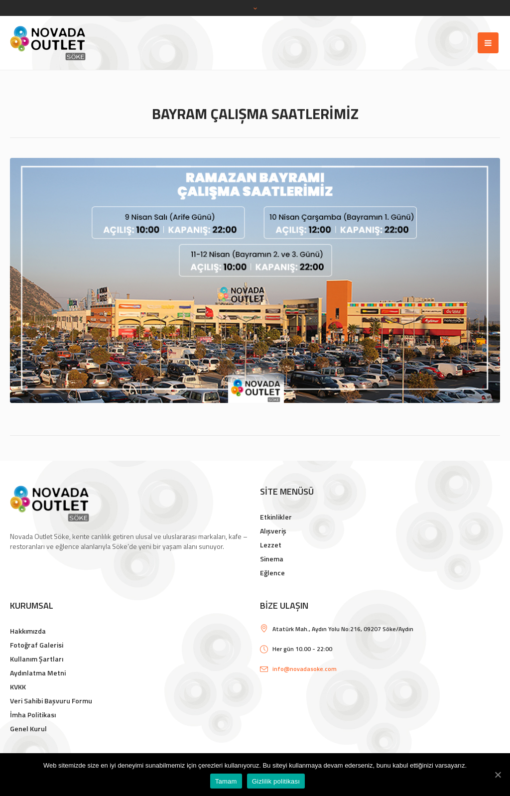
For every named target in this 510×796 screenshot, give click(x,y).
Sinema (271, 558)
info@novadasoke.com (304, 668)
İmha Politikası (33, 714)
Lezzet (270, 544)
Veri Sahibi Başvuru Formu (51, 700)
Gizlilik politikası (276, 781)
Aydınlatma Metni (38, 672)
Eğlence (272, 572)
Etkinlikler (276, 517)
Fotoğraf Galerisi (36, 645)
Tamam (226, 781)
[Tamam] (498, 775)
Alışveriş (273, 531)
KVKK (18, 686)
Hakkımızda (28, 631)
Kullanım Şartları (36, 659)
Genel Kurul (28, 728)
